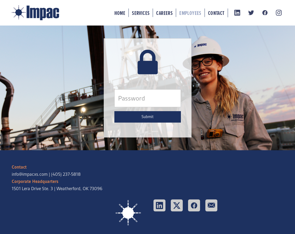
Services (140, 13)
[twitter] (251, 13)
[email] (211, 205)
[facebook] (265, 13)
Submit (147, 116)
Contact (216, 13)
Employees (190, 13)
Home (120, 13)
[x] (177, 205)
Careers (164, 13)
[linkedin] (237, 13)
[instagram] (279, 13)
